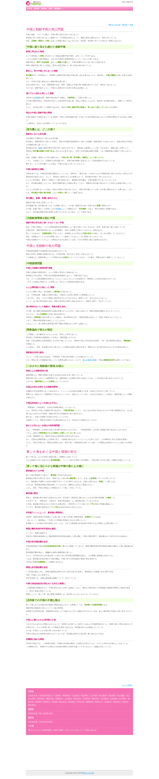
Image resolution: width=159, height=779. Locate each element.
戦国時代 (59, 699)
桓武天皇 (62, 702)
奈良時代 (71, 702)
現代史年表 (33, 722)
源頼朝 (38, 702)
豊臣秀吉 (41, 699)
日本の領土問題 (45, 722)
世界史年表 (33, 713)
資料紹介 (57, 8)
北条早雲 (86, 699)
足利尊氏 (122, 699)
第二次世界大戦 (88, 360)
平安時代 (46, 702)
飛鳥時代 (90, 702)
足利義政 (104, 699)
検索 (50, 8)
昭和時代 (66, 695)
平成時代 (57, 695)
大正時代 (76, 695)
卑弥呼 (125, 702)
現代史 (44, 8)
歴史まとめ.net (114, 25)
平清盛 (54, 702)
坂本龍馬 (112, 695)
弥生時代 (117, 702)
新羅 (40, 148)
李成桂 (58, 209)
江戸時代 (94, 695)
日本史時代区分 (45, 695)
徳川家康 (103, 695)
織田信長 (50, 699)
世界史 (36, 8)
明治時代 (85, 695)
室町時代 (95, 699)
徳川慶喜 (121, 695)
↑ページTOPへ (127, 685)
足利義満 (113, 699)
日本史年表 (33, 695)
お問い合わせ (90, 730)
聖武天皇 (80, 702)
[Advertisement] (76, 17)
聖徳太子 (99, 702)
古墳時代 (108, 702)
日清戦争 (37, 98)
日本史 (29, 8)
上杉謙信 (68, 699)
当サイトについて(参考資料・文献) (43, 730)
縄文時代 (32, 705)
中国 (131, 25)
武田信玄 (77, 699)
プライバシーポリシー (73, 730)
